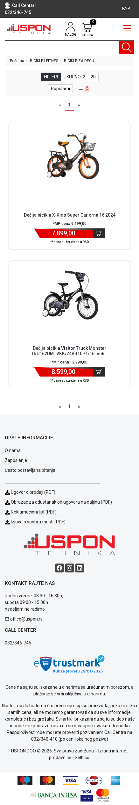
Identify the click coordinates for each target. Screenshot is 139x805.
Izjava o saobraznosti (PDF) (38, 521)
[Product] (69, 157)
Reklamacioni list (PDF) (31, 511)
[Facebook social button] (59, 568)
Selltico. (82, 757)
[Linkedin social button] (79, 568)
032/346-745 (18, 12)
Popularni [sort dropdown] (60, 88)
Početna (17, 61)
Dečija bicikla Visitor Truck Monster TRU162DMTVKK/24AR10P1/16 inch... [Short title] (69, 351)
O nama (13, 450)
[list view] (81, 88)
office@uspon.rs (26, 619)
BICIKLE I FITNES (44, 61)
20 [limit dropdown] (93, 76)
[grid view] (87, 88)
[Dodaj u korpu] (99, 233)
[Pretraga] (126, 47)
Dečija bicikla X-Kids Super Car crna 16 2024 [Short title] (69, 215)
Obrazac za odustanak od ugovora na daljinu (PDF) (61, 502)
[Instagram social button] (69, 568)
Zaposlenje (16, 460)
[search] (69, 47)
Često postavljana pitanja (30, 470)
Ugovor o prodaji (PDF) (30, 492)
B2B (126, 8)
